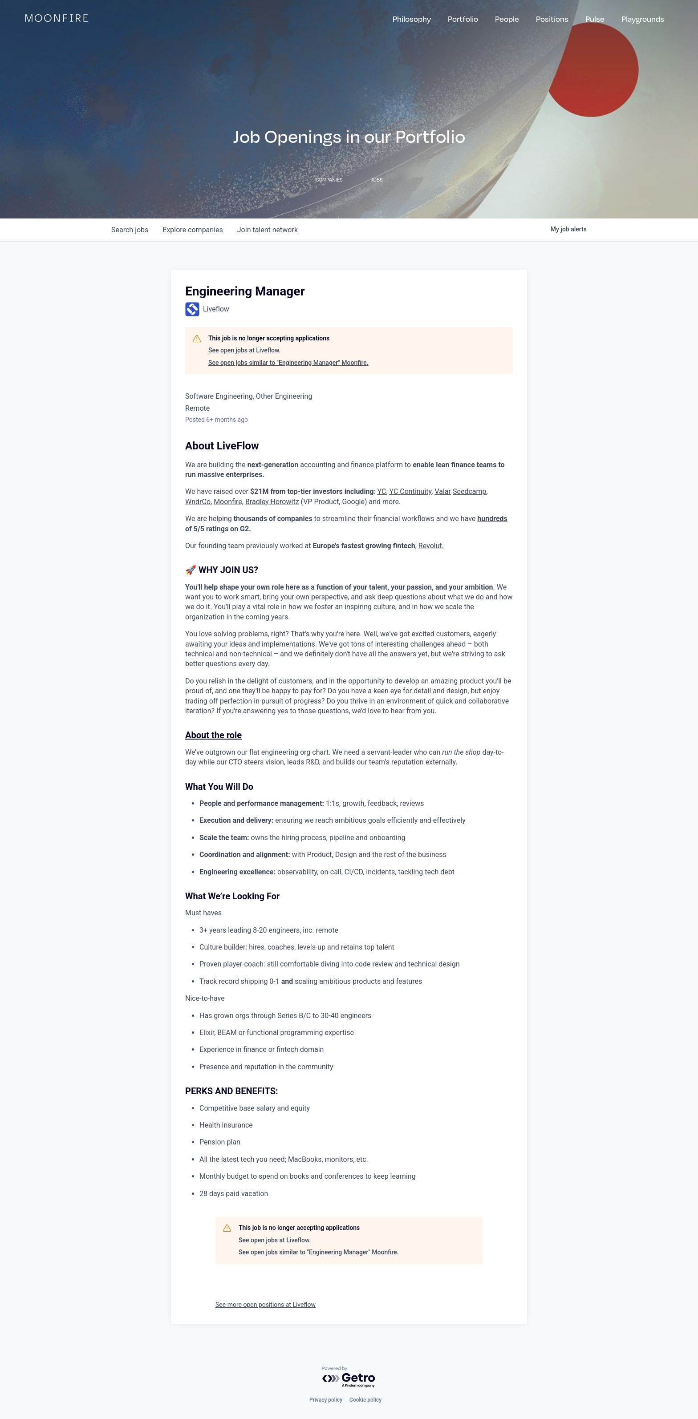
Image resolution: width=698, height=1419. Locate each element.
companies (192, 230)
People (507, 18)
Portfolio (463, 18)
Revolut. (431, 546)
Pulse (595, 18)
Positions (552, 18)
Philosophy (412, 18)
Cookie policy (365, 1400)
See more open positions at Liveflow (265, 1304)
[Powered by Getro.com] (349, 1377)
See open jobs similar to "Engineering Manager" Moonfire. (288, 362)
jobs (129, 230)
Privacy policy (325, 1400)
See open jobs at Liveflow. (244, 350)
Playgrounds (642, 18)
